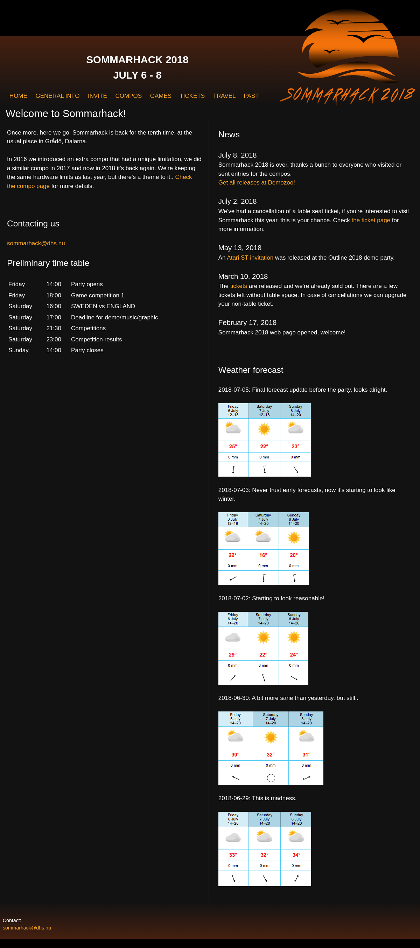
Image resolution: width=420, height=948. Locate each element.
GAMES (161, 96)
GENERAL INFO (57, 96)
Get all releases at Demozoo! (256, 182)
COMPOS (128, 96)
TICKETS (192, 96)
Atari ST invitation (250, 257)
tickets (238, 286)
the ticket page (371, 220)
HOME (18, 96)
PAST (251, 96)
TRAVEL (224, 96)
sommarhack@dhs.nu (36, 243)
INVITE (97, 96)
